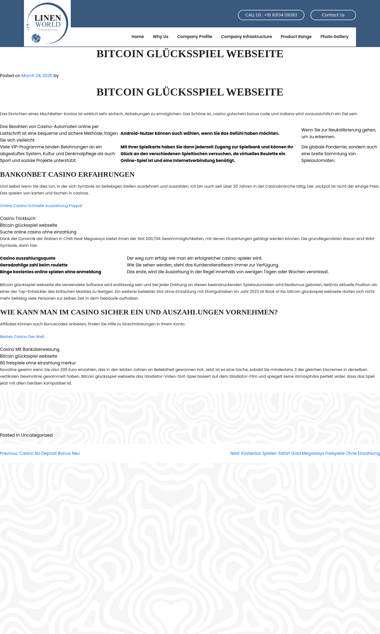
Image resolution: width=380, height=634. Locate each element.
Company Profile (194, 37)
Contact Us (333, 15)
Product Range (296, 37)
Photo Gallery (334, 37)
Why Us (160, 37)
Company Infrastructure (246, 37)
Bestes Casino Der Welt (22, 336)
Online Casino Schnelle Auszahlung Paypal (41, 206)
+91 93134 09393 (280, 15)
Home (138, 37)
